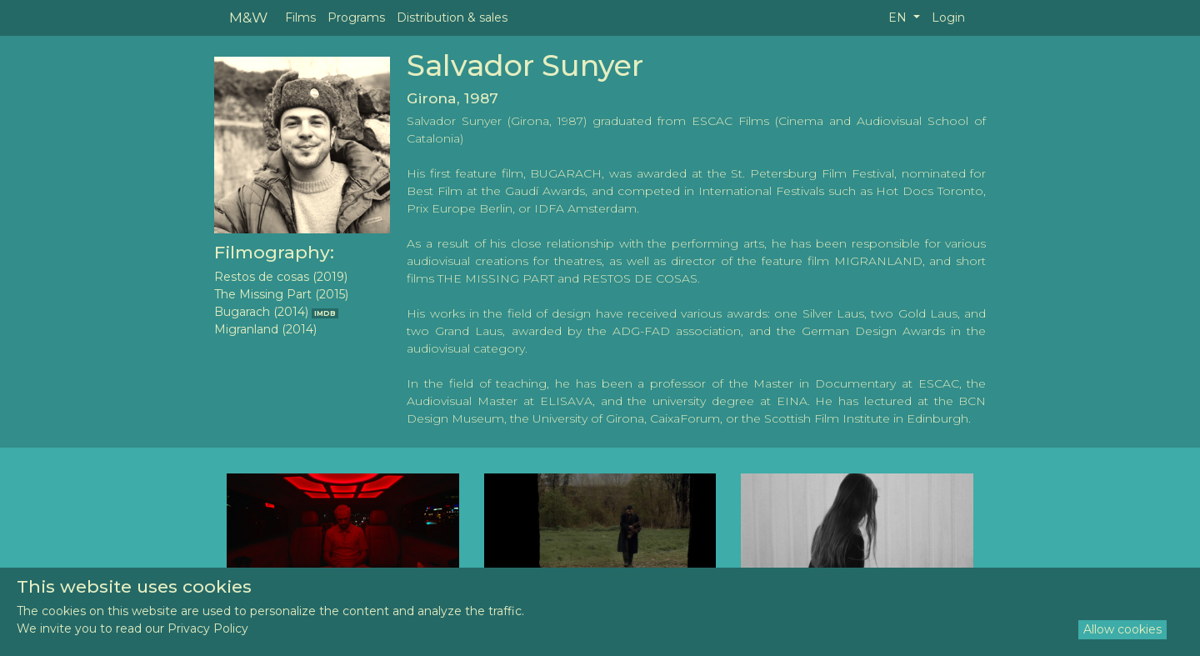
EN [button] (899, 17)
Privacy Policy (208, 628)
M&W (248, 17)
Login (948, 17)
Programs (356, 17)
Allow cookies (1122, 629)
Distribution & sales (452, 17)
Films (300, 17)
